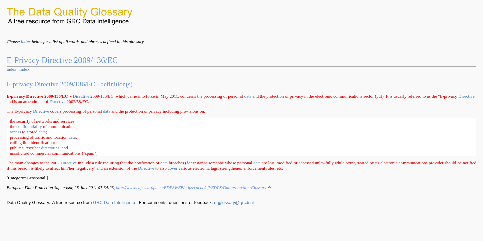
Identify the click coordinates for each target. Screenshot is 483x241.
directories (50, 147)
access (15, 131)
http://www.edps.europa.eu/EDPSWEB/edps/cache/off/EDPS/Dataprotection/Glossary (193, 187)
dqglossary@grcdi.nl (234, 202)
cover (172, 168)
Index (26, 41)
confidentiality (29, 126)
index (11, 69)
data (247, 96)
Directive (81, 96)
